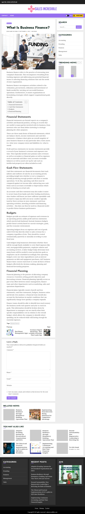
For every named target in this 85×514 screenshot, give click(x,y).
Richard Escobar (12, 31)
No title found (62, 448)
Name (9, 372)
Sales (60, 55)
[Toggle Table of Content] (25, 102)
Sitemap (41, 508)
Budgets (11, 109)
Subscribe (78, 15)
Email (9, 379)
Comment (10, 350)
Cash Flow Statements (16, 107)
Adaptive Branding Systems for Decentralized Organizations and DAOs (61, 71)
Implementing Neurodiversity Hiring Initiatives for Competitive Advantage (35, 414)
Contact (5, 15)
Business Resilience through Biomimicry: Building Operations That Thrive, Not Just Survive (9, 414)
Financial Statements (15, 105)
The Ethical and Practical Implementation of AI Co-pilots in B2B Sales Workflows (9, 448)
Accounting (62, 40)
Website (9, 385)
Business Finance (15, 323)
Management (63, 51)
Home (12, 15)
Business (9, 23)
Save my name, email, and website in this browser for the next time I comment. (28, 393)
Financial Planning (15, 111)
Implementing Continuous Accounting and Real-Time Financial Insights (35, 448)
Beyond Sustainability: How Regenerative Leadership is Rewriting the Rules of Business (62, 435)
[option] (64, 72)
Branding (62, 44)
